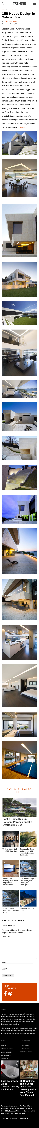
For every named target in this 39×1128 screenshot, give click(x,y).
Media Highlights (6, 1052)
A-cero (22, 127)
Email (4, 969)
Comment (6, 937)
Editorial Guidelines (7, 1049)
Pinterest (24, 1049)
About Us (4, 1045)
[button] (19, 143)
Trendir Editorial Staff (10, 21)
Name (4, 962)
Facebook (24, 1045)
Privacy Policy (6, 1055)
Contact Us (5, 1059)
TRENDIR (19, 3)
